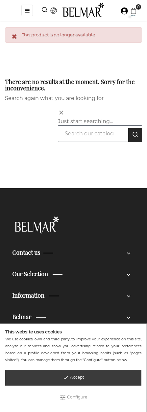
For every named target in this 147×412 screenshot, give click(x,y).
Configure (73, 397)
